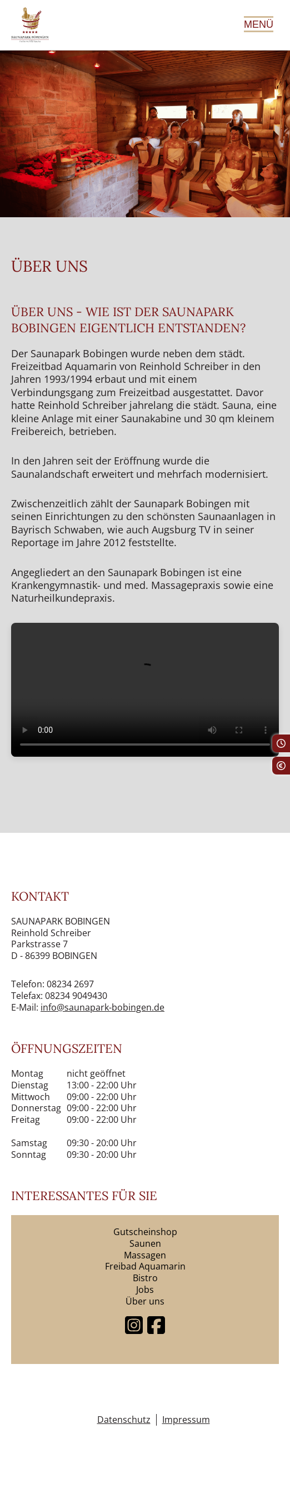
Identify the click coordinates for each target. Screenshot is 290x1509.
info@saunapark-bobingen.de (102, 1007)
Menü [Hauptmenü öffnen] (258, 24)
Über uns (145, 1301)
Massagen (145, 1255)
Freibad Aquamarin (145, 1266)
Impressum (186, 1420)
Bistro (145, 1278)
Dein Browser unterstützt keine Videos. (145, 690)
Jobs (145, 1289)
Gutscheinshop (145, 1232)
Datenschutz (124, 1420)
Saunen (145, 1243)
